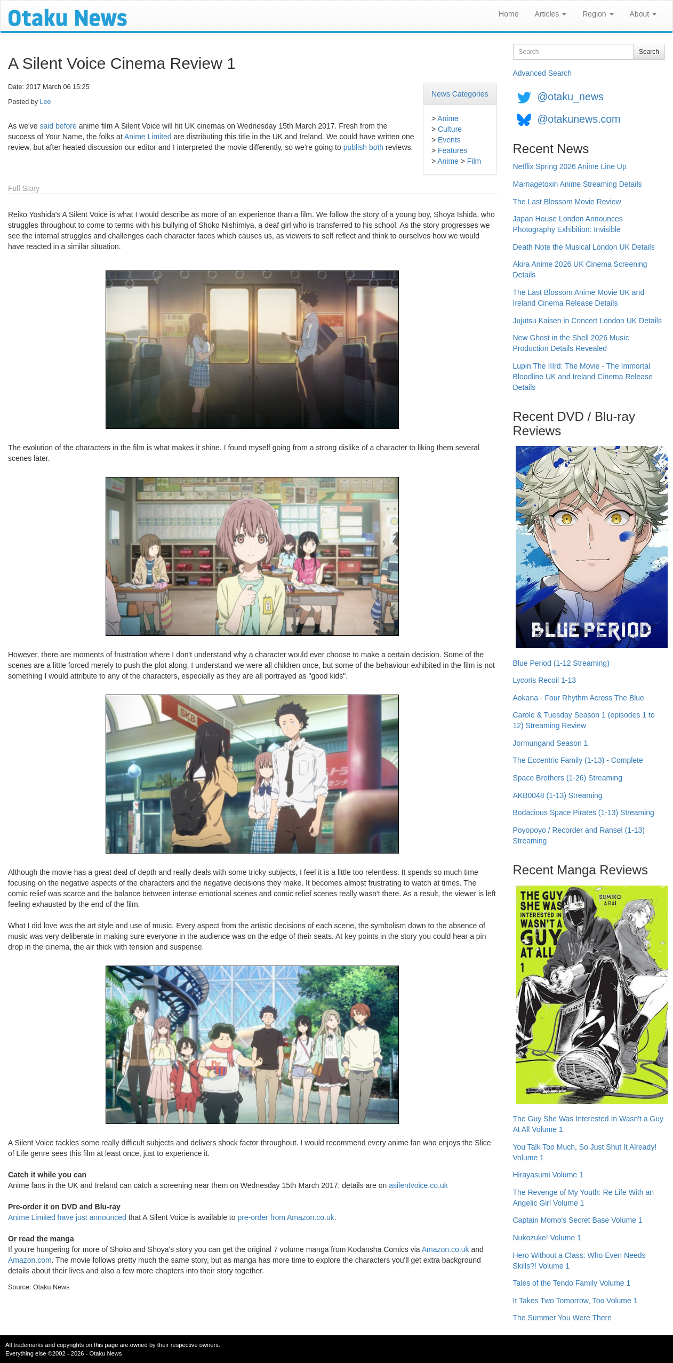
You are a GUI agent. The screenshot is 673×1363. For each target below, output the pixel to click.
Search (649, 51)
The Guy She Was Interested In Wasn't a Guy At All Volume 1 (588, 1124)
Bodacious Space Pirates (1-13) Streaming (583, 812)
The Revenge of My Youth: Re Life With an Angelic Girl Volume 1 (583, 1197)
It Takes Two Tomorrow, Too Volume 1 (575, 1300)
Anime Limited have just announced (67, 1217)
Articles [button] (550, 14)
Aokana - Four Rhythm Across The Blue (578, 698)
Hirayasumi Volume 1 (548, 1174)
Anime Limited (148, 136)
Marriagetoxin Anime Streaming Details (577, 184)
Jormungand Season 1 (550, 743)
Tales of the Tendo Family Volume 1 (572, 1283)
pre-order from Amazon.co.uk (285, 1217)
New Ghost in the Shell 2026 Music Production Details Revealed (571, 343)
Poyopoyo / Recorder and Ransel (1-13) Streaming (579, 835)
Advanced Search (542, 73)
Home (508, 14)
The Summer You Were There (562, 1317)
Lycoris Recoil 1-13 (544, 680)
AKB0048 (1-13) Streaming (558, 795)
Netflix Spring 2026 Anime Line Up (570, 166)
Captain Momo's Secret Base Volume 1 (578, 1220)
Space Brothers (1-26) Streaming (567, 778)
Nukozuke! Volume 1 (547, 1237)
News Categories (459, 94)
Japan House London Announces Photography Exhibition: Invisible (568, 224)
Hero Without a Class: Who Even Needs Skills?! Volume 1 (579, 1260)
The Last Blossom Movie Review (567, 201)
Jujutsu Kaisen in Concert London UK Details (587, 320)
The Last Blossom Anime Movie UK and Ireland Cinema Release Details (579, 297)
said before (57, 126)
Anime (448, 118)
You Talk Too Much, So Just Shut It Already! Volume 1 (585, 1152)
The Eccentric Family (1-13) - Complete (578, 760)
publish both (363, 147)
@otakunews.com (578, 119)
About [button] (643, 14)
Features (452, 150)
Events (449, 139)
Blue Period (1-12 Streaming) (561, 663)
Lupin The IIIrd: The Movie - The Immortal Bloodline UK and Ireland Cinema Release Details (583, 377)
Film (474, 161)
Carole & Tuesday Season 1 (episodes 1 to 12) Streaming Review (584, 720)
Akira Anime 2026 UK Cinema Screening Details (580, 269)
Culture (450, 129)
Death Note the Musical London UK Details (584, 247)
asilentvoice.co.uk (418, 1185)
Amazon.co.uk (445, 1249)
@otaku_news (570, 96)
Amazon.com (30, 1260)
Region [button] (597, 14)
